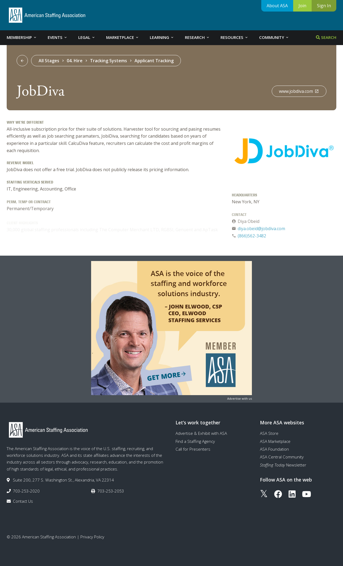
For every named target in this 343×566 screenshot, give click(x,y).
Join (302, 6)
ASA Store (269, 433)
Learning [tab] (162, 37)
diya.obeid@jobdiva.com (261, 230)
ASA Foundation (274, 449)
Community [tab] (274, 37)
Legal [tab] (86, 37)
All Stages (49, 61)
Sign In (324, 6)
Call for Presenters (193, 449)
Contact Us (23, 501)
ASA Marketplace (275, 441)
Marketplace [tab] (122, 37)
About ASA (277, 6)
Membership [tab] (22, 37)
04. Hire (75, 61)
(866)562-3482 (252, 237)
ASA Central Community (282, 457)
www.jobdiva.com (299, 91)
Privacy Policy (92, 536)
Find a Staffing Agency (195, 441)
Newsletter (283, 465)
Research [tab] (197, 37)
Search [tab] (326, 37)
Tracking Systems (108, 61)
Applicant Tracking (154, 61)
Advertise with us (239, 398)
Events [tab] (58, 37)
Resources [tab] (234, 37)
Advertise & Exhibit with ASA (201, 433)
